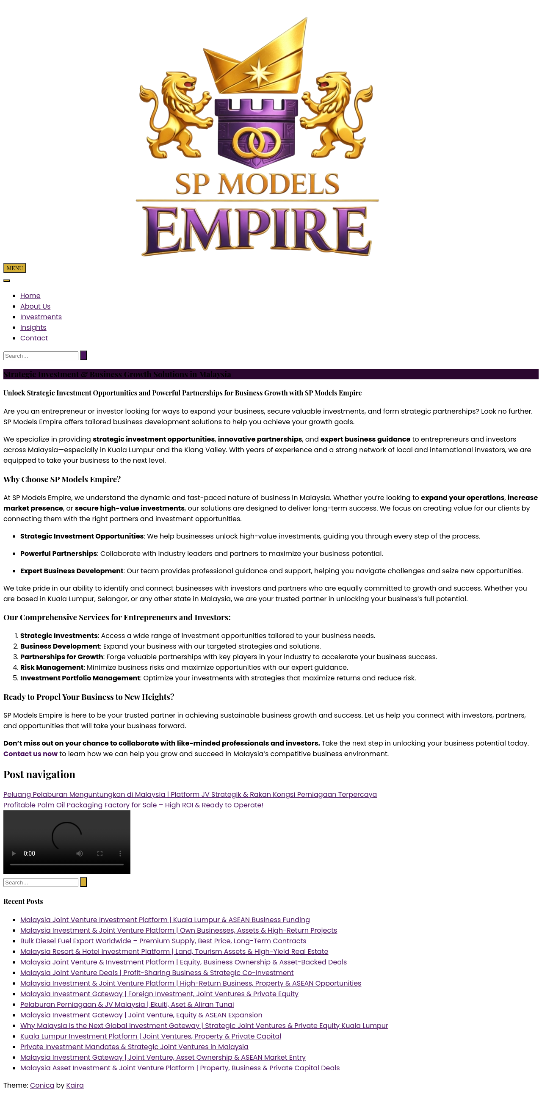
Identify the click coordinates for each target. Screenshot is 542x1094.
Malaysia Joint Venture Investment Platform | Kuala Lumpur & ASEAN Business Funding (165, 920)
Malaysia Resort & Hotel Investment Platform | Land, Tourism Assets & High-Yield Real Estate (174, 951)
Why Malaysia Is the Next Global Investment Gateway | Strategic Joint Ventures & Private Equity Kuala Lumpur (204, 1025)
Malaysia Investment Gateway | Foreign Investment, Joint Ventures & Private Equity (159, 994)
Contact (34, 338)
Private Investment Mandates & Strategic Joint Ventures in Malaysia (134, 1047)
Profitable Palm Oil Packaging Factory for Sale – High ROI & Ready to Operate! (133, 805)
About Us (35, 306)
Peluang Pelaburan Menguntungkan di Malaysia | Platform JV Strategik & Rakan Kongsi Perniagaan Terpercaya (190, 794)
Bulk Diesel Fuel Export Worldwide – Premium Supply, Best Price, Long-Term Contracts (163, 941)
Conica (42, 1085)
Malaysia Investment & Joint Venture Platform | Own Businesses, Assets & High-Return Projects (178, 930)
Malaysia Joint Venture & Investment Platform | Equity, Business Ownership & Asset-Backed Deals (183, 962)
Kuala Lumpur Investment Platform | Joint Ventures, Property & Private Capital (150, 1036)
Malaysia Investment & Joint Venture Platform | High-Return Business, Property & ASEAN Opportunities (190, 983)
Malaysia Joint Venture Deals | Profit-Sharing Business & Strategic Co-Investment (157, 973)
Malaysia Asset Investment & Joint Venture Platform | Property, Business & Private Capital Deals (180, 1068)
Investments (41, 317)
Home (30, 296)
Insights (33, 327)
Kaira (75, 1085)
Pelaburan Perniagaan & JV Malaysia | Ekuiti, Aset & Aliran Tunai (127, 1004)
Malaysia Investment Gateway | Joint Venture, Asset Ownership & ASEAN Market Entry (163, 1057)
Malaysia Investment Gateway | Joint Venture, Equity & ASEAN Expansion (141, 1015)
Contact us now (30, 754)
